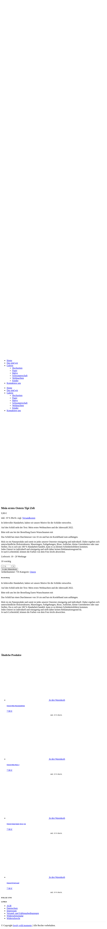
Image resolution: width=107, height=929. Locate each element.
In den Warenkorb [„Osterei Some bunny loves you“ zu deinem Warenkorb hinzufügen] (57, 818)
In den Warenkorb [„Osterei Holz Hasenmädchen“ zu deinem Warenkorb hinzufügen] (57, 700)
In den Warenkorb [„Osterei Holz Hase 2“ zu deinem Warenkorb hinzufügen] (57, 759)
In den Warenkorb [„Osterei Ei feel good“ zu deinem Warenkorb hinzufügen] (57, 877)
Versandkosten (28, 518)
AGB (9, 906)
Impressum (12, 911)
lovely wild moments (22, 925)
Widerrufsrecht (13, 918)
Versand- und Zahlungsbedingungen (23, 913)
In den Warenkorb (9, 569)
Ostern (33, 572)
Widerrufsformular (15, 916)
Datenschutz (12, 908)
